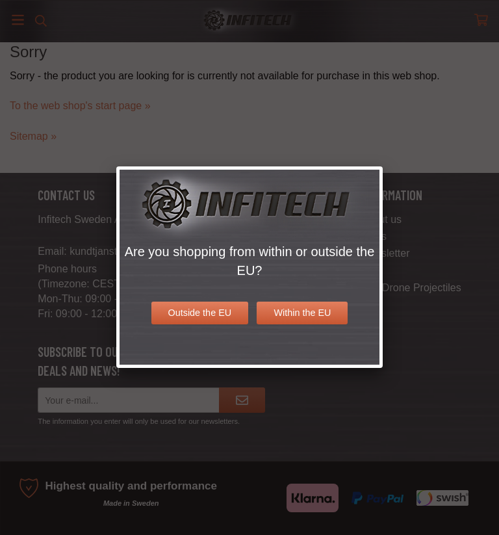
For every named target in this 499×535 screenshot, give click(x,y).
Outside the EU (200, 312)
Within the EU (302, 312)
